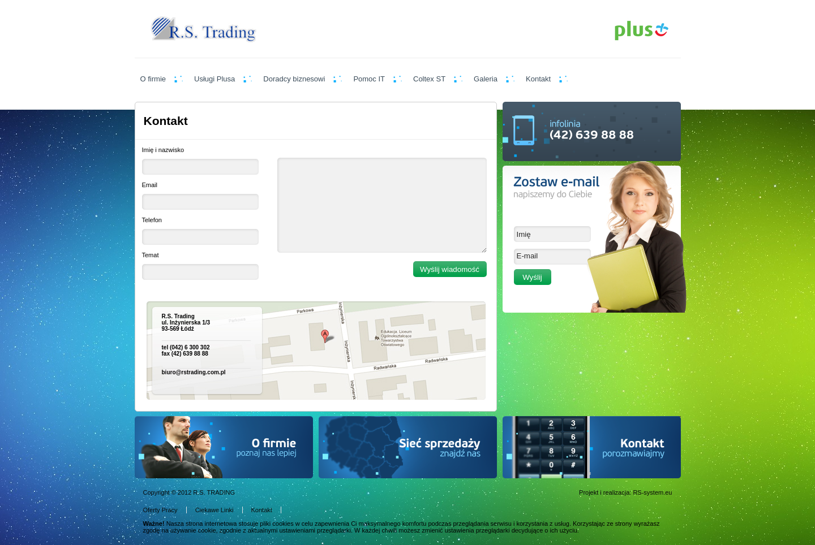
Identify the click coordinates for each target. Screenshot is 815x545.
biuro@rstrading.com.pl (194, 372)
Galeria (485, 79)
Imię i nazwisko (163, 149)
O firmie (153, 79)
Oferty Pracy (160, 510)
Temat (150, 255)
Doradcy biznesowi (294, 79)
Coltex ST (429, 79)
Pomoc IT (369, 79)
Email (150, 184)
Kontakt (538, 79)
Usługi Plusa (214, 79)
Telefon (152, 220)
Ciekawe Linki (214, 510)
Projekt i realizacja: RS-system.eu (625, 492)
